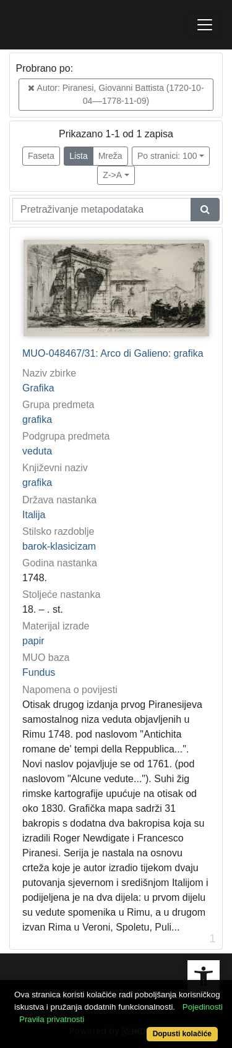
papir (33, 641)
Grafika (38, 388)
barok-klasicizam (59, 546)
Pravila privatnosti (51, 1019)
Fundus (38, 672)
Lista (78, 156)
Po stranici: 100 (167, 156)
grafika (37, 419)
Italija (33, 514)
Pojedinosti (203, 1007)
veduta (37, 451)
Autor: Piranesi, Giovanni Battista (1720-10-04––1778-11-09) (116, 94)
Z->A (112, 175)
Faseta (41, 156)
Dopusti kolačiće (182, 1033)
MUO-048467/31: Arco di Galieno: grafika (113, 353)
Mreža (110, 156)
